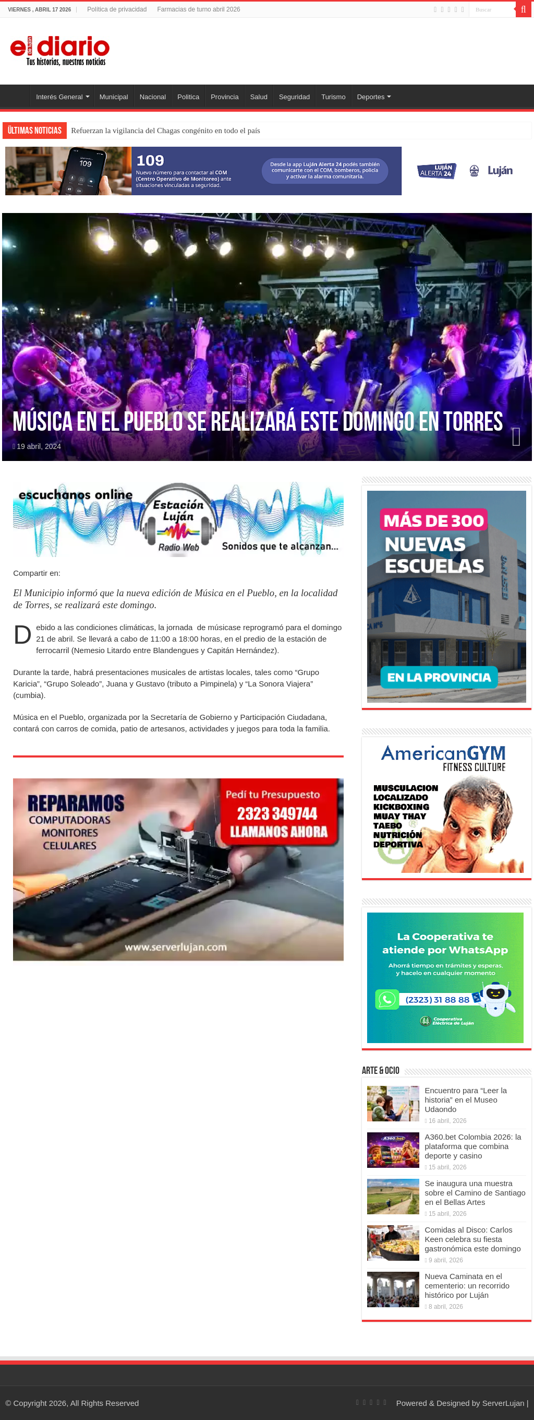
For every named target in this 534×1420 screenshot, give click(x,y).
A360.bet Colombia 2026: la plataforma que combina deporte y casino (472, 1146)
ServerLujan (503, 1403)
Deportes (371, 97)
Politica (188, 97)
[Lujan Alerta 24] (267, 170)
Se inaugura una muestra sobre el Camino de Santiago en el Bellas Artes (474, 1192)
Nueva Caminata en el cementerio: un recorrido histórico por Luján (466, 1285)
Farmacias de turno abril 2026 (198, 9)
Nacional (153, 97)
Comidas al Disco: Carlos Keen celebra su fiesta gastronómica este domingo (472, 1239)
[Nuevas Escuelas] (446, 595)
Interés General (59, 97)
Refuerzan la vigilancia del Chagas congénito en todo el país (165, 130)
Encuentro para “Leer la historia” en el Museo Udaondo (465, 1100)
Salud (259, 97)
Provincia (224, 97)
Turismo (333, 97)
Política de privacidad (117, 9)
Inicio (16, 95)
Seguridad (294, 97)
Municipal (114, 97)
